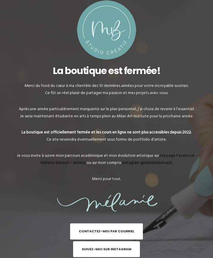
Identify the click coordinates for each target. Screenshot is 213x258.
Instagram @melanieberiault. (147, 162)
